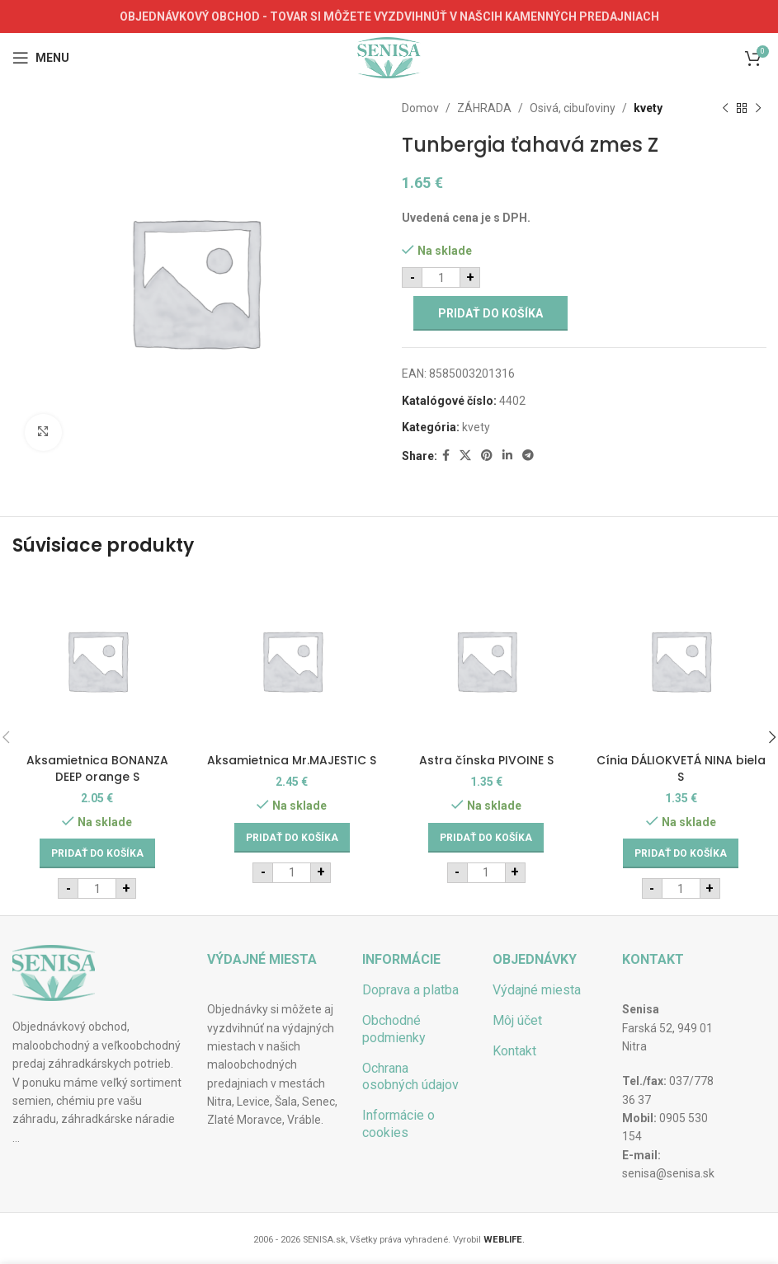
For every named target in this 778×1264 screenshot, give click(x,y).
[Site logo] (389, 56)
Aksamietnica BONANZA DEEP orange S (97, 768)
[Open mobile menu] (41, 57)
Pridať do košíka (490, 313)
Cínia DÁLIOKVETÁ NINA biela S (681, 768)
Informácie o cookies (398, 1123)
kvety (648, 108)
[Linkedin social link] (507, 455)
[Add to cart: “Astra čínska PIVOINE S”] (486, 838)
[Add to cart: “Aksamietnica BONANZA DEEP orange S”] (97, 853)
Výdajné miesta (537, 990)
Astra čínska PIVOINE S (486, 760)
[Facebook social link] (446, 455)
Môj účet (517, 1020)
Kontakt (514, 1051)
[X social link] (465, 455)
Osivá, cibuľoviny (572, 108)
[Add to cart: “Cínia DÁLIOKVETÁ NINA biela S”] (680, 853)
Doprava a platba (410, 990)
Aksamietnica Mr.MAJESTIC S (291, 760)
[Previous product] (724, 108)
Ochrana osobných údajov (410, 1076)
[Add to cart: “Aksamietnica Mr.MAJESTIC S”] (292, 838)
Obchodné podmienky (394, 1029)
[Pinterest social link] (486, 455)
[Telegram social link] (528, 455)
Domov (420, 108)
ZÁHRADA (484, 108)
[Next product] (757, 108)
